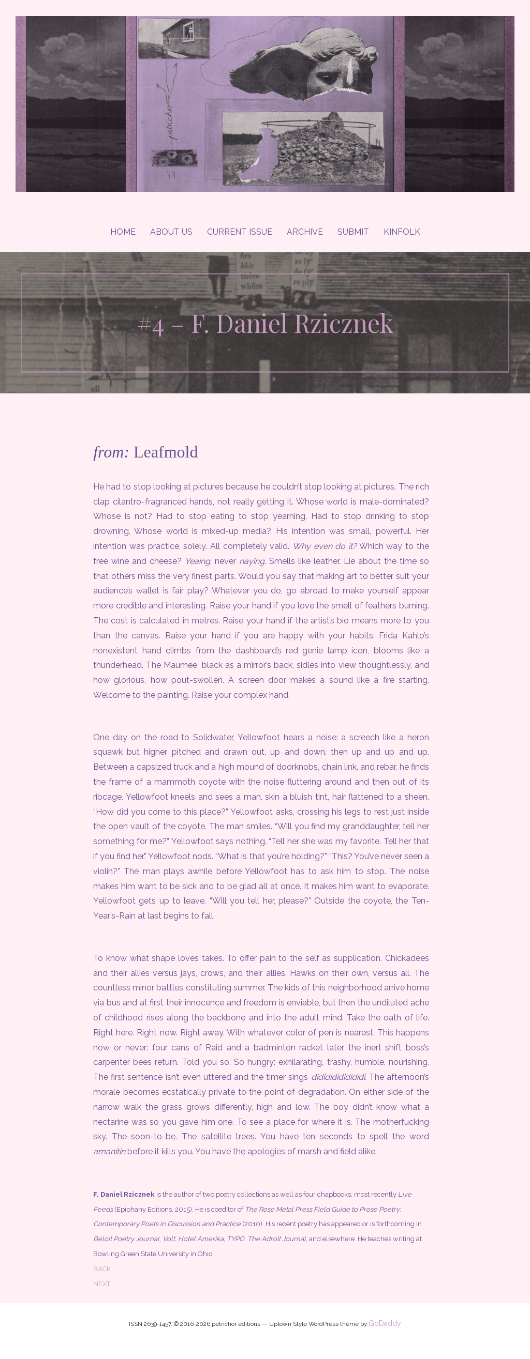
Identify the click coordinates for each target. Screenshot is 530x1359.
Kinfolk (402, 232)
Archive (305, 232)
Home (123, 232)
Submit (353, 232)
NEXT (101, 1284)
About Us (171, 232)
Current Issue (239, 232)
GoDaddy (385, 1323)
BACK (102, 1269)
